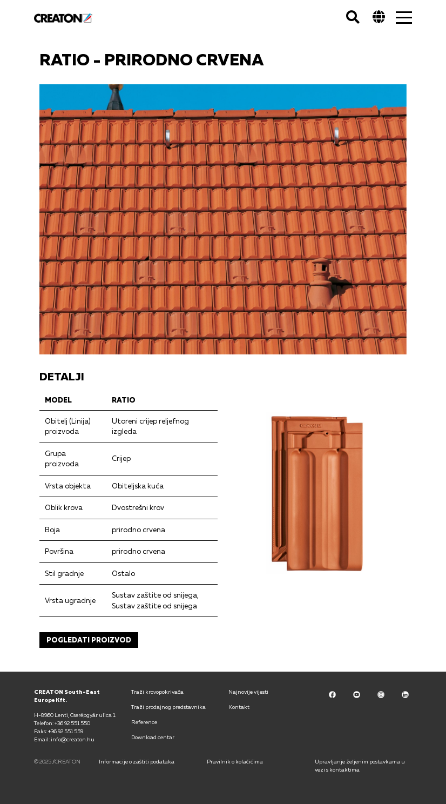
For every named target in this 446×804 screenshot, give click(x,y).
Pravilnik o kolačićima (235, 761)
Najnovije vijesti (248, 691)
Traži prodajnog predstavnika (168, 707)
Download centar (152, 737)
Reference (144, 722)
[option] (223, 219)
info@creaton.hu (72, 739)
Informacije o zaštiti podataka (136, 761)
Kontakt (238, 707)
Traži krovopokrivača (157, 691)
